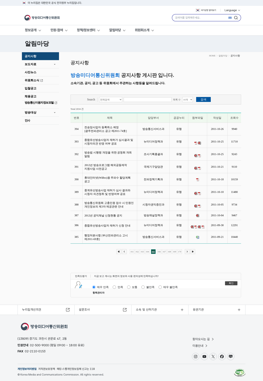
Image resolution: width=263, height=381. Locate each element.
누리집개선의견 (31, 309)
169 (174, 251)
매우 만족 (103, 287)
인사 (27, 120)
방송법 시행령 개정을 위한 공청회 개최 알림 (108, 154)
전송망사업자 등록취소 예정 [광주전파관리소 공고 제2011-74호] (106, 129)
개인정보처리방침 (27, 369)
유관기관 (198, 309)
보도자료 (30, 64)
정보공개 (31, 30)
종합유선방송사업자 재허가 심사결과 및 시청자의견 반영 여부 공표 (108, 141)
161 (132, 251)
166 (159, 251)
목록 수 (177, 99)
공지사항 (30, 56)
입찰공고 (30, 88)
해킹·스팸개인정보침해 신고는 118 (76, 369)
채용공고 (30, 96)
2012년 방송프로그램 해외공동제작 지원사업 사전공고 (105, 167)
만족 (120, 287)
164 (147, 251)
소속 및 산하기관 (146, 309)
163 (142, 251)
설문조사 (84, 309)
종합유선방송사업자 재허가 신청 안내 (108, 225)
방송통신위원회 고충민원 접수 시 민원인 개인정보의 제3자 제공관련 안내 (109, 204)
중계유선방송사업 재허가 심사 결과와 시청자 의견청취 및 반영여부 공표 (107, 192)
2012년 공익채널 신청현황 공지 (103, 215)
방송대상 (30, 112)
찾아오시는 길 (203, 339)
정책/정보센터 (86, 30)
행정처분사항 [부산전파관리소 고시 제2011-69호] (106, 237)
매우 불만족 (170, 287)
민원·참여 (56, 30)
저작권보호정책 (46, 369)
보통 (134, 287)
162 (137, 251)
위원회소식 (34, 80)
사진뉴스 (30, 72)
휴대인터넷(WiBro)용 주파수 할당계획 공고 (107, 179)
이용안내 (200, 346)
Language (233, 10)
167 (164, 251)
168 (169, 251)
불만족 (150, 287)
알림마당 (115, 30)
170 (179, 251)
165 (153, 251)
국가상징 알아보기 (205, 10)
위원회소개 (142, 30)
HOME (212, 55)
